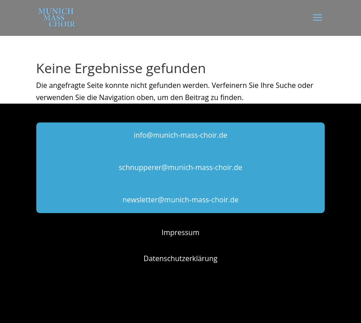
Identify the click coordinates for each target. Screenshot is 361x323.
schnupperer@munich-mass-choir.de (180, 167)
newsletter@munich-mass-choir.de (181, 200)
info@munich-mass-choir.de (180, 135)
